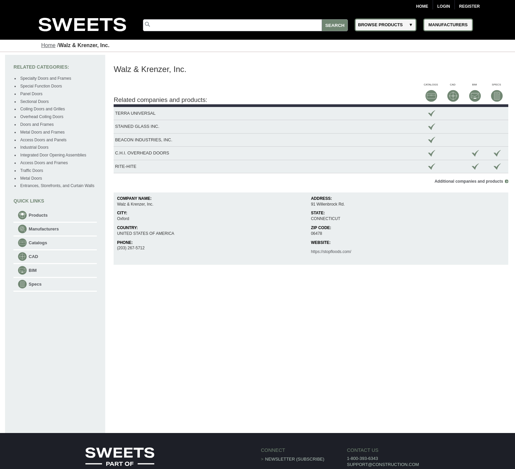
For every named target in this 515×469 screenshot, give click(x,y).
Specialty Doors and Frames (45, 78)
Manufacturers (44, 228)
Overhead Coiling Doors (41, 116)
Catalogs (38, 242)
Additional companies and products (469, 181)
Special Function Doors (41, 86)
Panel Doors (31, 94)
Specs (35, 284)
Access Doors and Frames (44, 162)
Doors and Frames (36, 124)
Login (443, 6)
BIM (33, 270)
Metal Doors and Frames (42, 132)
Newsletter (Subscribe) (294, 459)
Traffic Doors (31, 170)
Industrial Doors (34, 147)
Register (469, 6)
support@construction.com (383, 464)
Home (422, 6)
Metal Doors (31, 178)
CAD (33, 256)
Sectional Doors (34, 101)
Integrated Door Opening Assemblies (53, 155)
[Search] (245, 25)
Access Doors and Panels (43, 140)
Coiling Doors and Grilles (42, 109)
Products (38, 215)
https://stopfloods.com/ (331, 251)
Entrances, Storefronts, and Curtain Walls (57, 185)
